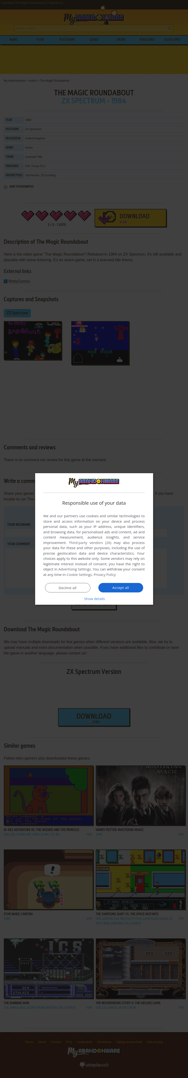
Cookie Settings (79, 574)
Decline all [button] (68, 587)
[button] (94, 598)
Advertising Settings (74, 569)
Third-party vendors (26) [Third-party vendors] (90, 542)
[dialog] (94, 539)
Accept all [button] (120, 587)
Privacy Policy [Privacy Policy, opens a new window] (105, 574)
